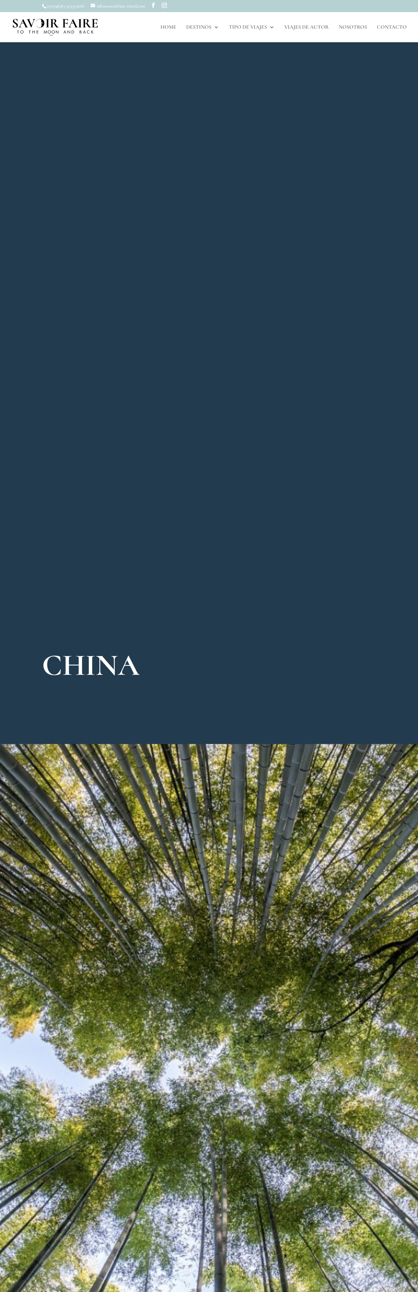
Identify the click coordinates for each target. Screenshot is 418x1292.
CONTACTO (392, 27)
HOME (168, 27)
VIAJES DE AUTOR (306, 27)
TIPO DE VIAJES (248, 27)
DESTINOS (198, 27)
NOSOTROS (353, 27)
